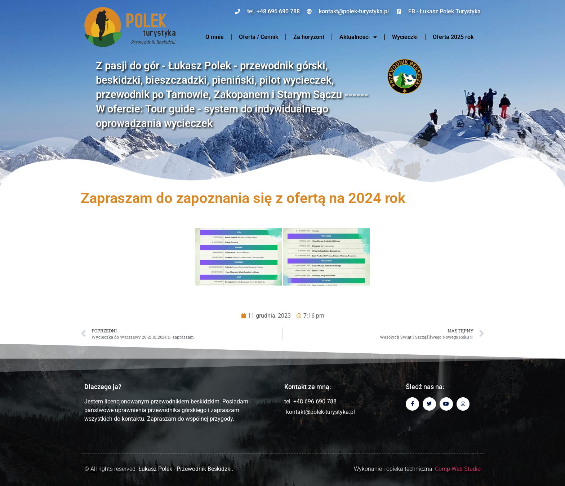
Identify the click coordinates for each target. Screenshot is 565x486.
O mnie (214, 37)
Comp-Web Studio (458, 468)
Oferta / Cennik (258, 37)
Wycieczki (405, 37)
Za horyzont (308, 37)
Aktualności (358, 37)
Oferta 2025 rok (453, 37)
